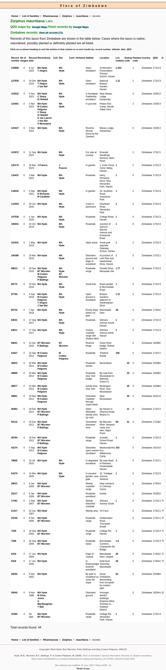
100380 (15, 255)
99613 (14, 268)
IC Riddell (42, 99)
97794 (14, 294)
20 (128, 363)
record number (103, 49)
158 (117, 353)
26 (117, 310)
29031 (14, 483)
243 (119, 68)
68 (117, 422)
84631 (14, 320)
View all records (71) (51, 32)
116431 (15, 175)
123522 (15, 93)
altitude (116, 49)
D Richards (43, 194)
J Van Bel (42, 86)
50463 (14, 409)
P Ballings (42, 279)
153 (117, 447)
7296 (13, 541)
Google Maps (39, 27)
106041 (15, 224)
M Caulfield (43, 196)
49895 (14, 373)
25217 (14, 493)
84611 (14, 330)
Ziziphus (67, 16)
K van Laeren (44, 118)
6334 (13, 554)
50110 (14, 422)
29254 (14, 574)
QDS (129, 49)
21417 (14, 511)
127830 (15, 80)
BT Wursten (43, 271)
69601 (14, 343)
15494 (14, 614)
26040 (14, 592)
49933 (14, 363)
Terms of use (83, 668)
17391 (14, 500)
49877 (14, 386)
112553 (15, 204)
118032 (15, 191)
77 (119, 268)
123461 (15, 103)
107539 (15, 216)
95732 (14, 310)
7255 (13, 531)
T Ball (40, 607)
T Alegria (42, 70)
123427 (15, 128)
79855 (14, 460)
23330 (14, 518)
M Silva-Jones (41, 597)
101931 (15, 242)
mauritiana (82, 16)
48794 (14, 437)
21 (119, 80)
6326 (13, 561)
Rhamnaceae (50, 16)
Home (14, 16)
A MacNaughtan (44, 602)
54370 (14, 473)
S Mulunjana (44, 123)
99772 (14, 284)
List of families (30, 16)
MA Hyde (42, 68)
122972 (15, 152)
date (123, 49)
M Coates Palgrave (42, 108)
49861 (14, 396)
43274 (14, 447)
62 (117, 574)
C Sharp (41, 96)
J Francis (42, 165)
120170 (15, 165)
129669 (15, 68)
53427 (14, 353)
